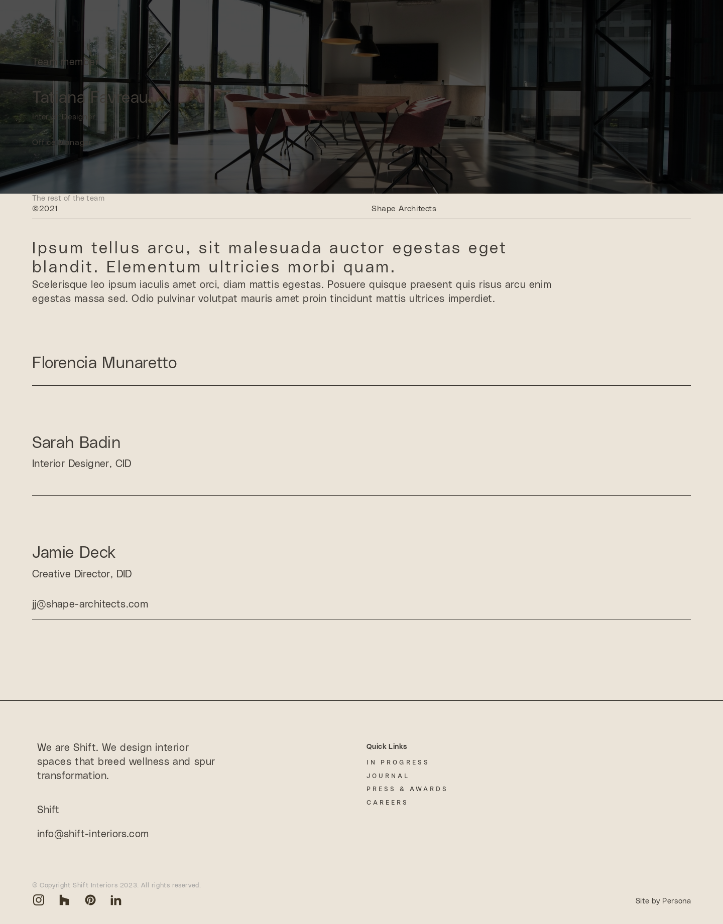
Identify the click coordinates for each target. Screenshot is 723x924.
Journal (388, 776)
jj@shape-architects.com (90, 604)
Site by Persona (663, 901)
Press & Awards (407, 789)
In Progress (398, 762)
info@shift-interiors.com (93, 834)
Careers (388, 802)
